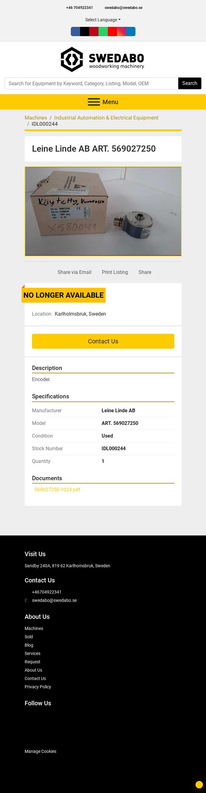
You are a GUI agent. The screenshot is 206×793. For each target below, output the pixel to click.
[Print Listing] (113, 272)
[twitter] (84, 31)
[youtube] (112, 31)
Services (32, 653)
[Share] (143, 272)
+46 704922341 (79, 8)
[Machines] (36, 118)
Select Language (101, 19)
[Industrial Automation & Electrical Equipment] (106, 118)
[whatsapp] (103, 31)
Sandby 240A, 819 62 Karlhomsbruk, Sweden (67, 565)
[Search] (91, 83)
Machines (34, 628)
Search (189, 83)
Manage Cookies (40, 751)
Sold (29, 636)
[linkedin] (130, 31)
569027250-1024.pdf (57, 490)
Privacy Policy (38, 686)
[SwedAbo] (36, 735)
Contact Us (103, 341)
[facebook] (75, 31)
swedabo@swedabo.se (123, 8)
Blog (29, 645)
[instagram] (121, 31)
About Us (33, 670)
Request (32, 661)
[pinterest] (94, 31)
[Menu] (94, 102)
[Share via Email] (73, 272)
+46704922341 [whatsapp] (47, 592)
